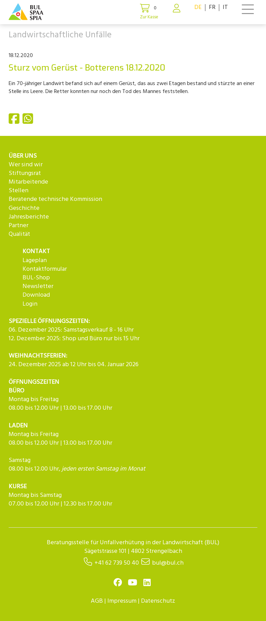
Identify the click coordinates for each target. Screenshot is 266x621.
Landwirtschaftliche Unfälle (60, 35)
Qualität (19, 234)
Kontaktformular (45, 269)
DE (198, 7)
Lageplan (35, 261)
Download (36, 295)
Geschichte (24, 208)
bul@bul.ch (168, 563)
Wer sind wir (26, 165)
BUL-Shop (36, 278)
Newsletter (38, 286)
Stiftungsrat (25, 173)
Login (30, 304)
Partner (18, 226)
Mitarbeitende (28, 182)
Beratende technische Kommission (55, 199)
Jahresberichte (29, 217)
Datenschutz (158, 601)
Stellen (18, 191)
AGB (97, 601)
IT (225, 7)
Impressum (121, 601)
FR (212, 7)
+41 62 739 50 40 (117, 563)
